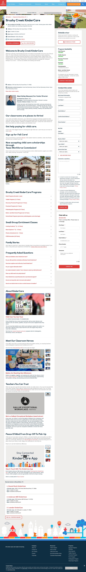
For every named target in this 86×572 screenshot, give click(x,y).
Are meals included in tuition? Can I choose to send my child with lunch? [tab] (24, 270)
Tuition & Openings (13, 43)
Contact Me (63, 207)
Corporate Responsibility (55, 555)
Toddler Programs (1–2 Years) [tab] (13, 199)
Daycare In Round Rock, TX (19, 17)
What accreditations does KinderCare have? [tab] (17, 256)
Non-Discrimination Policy (56, 553)
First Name (60, 99)
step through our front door (31, 439)
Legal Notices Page (11, 569)
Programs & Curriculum (25, 4)
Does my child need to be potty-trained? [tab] (15, 273)
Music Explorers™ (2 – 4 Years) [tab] (13, 229)
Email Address (61, 111)
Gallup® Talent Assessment (23, 389)
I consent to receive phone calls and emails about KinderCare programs (69, 203)
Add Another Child (65, 155)
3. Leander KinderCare (15, 507)
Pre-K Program (72, 556)
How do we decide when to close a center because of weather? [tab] (21, 283)
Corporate (34, 555)
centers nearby (73, 4)
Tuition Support (53, 547)
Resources (38, 4)
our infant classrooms (12, 376)
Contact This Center (44, 7)
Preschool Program (73, 555)
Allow (71, 568)
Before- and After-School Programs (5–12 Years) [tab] (17, 213)
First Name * (61, 133)
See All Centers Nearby (13, 517)
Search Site (83, 5)
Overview (11, 7)
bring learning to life (18, 347)
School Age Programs (73, 560)
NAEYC (23, 39)
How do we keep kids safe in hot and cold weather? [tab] (18, 280)
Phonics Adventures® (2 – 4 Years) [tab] (14, 233)
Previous (8, 169)
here (10, 131)
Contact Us (61, 4)
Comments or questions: (64, 158)
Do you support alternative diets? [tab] (14, 266)
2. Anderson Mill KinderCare (17, 497)
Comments (61, 250)
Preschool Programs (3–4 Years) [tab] (14, 206)
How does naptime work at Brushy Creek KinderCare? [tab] (19, 263)
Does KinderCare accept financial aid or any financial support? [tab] (21, 276)
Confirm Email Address (63, 116)
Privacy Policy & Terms (74, 199)
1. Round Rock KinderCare (16, 486)
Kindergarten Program (73, 558)
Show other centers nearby (12, 91)
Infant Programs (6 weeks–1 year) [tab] (14, 196)
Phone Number (61, 122)
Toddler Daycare (72, 553)
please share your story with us (39, 246)
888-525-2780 (62, 218)
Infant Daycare (72, 551)
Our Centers (11, 4)
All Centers (8, 17)
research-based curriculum (19, 331)
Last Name (60, 105)
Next (43, 169)
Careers (33, 553)
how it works (21, 476)
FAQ (24, 7)
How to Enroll (53, 549)
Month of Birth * (62, 138)
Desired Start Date (62, 149)
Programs (18, 7)
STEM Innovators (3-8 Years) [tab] (13, 236)
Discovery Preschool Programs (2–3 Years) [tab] (16, 202)
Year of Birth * (61, 144)
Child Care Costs (54, 551)
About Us (34, 547)
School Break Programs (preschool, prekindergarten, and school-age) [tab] (23, 216)
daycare (24, 137)
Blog (53, 4)
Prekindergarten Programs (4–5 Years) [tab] (15, 209)
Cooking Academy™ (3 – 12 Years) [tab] (14, 226)
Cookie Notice (24, 568)
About (46, 4)
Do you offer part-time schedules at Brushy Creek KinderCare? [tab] (21, 260)
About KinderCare (32, 7)
